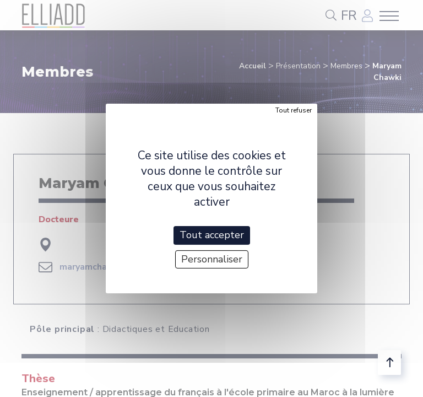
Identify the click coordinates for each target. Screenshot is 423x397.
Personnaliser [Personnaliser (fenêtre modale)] (211, 259)
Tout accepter (212, 235)
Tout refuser (293, 110)
